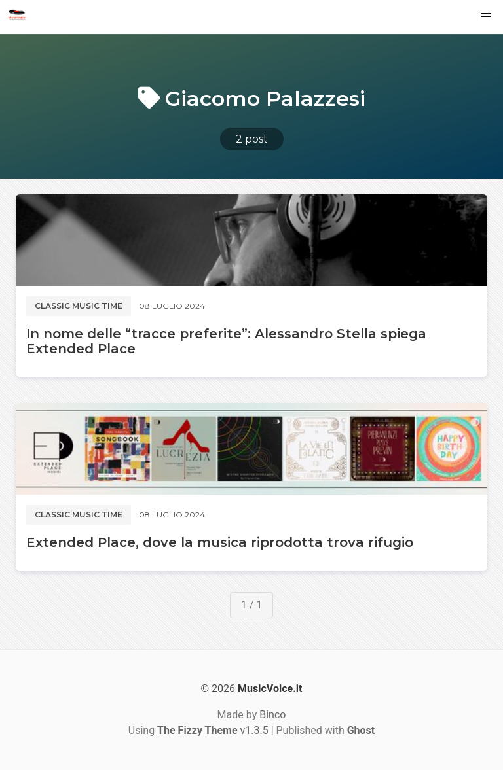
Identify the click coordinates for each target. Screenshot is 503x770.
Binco (272, 715)
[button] (486, 17)
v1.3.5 (213, 730)
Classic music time (78, 306)
